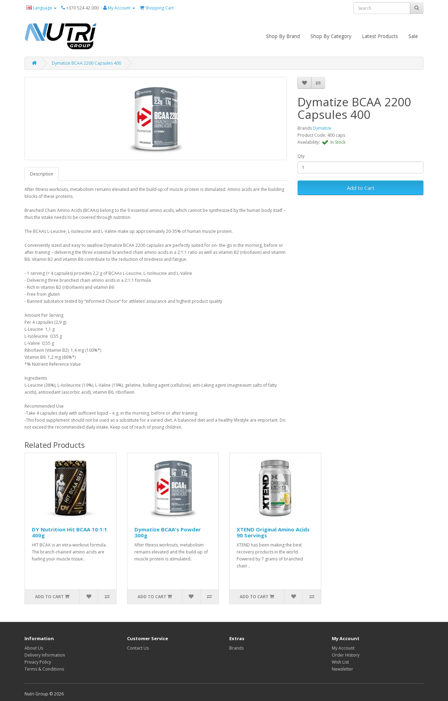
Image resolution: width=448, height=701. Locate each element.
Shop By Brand (283, 36)
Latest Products (380, 36)
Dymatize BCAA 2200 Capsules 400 (86, 63)
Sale (413, 36)
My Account (343, 648)
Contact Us (138, 648)
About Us (33, 648)
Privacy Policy (37, 662)
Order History (345, 655)
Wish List (340, 662)
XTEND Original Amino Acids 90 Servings (273, 532)
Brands (236, 648)
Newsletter (342, 669)
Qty (301, 156)
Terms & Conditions (44, 669)
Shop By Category (330, 36)
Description (41, 174)
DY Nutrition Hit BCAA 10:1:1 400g (69, 532)
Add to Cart (360, 187)
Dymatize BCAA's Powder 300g (167, 532)
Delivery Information (44, 655)
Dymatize (322, 128)
